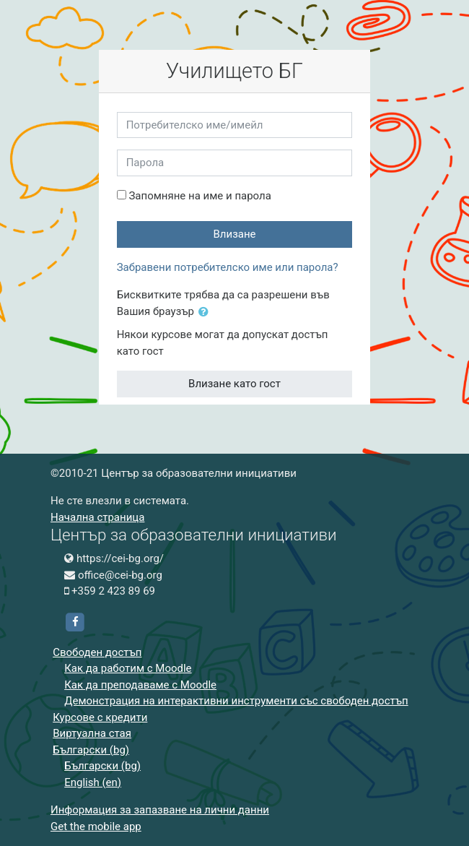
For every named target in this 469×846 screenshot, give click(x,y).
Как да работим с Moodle (127, 668)
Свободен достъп (97, 652)
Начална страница (97, 517)
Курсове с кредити (100, 717)
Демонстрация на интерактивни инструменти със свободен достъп (236, 700)
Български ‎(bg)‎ (91, 749)
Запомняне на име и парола (199, 195)
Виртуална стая (92, 733)
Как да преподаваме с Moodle (140, 684)
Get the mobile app (96, 826)
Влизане (234, 234)
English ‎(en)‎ (92, 782)
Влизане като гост (234, 383)
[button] (206, 312)
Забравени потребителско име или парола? (227, 267)
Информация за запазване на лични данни (160, 809)
